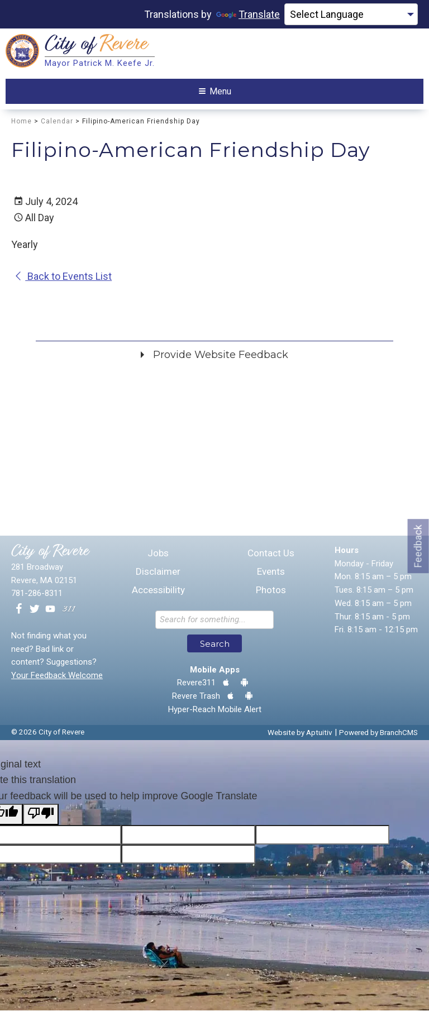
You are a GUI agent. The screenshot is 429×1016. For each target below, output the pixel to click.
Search (215, 649)
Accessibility (158, 595)
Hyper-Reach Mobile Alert (214, 715)
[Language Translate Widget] (351, 14)
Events (271, 577)
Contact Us (270, 559)
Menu (215, 94)
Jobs (158, 559)
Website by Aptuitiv (300, 737)
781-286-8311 (37, 599)
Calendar (57, 127)
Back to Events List (62, 282)
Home (21, 127)
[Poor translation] (41, 820)
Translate (248, 14)
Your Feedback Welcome (57, 681)
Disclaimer (158, 577)
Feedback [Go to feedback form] (418, 545)
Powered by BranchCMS (378, 737)
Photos (271, 595)
